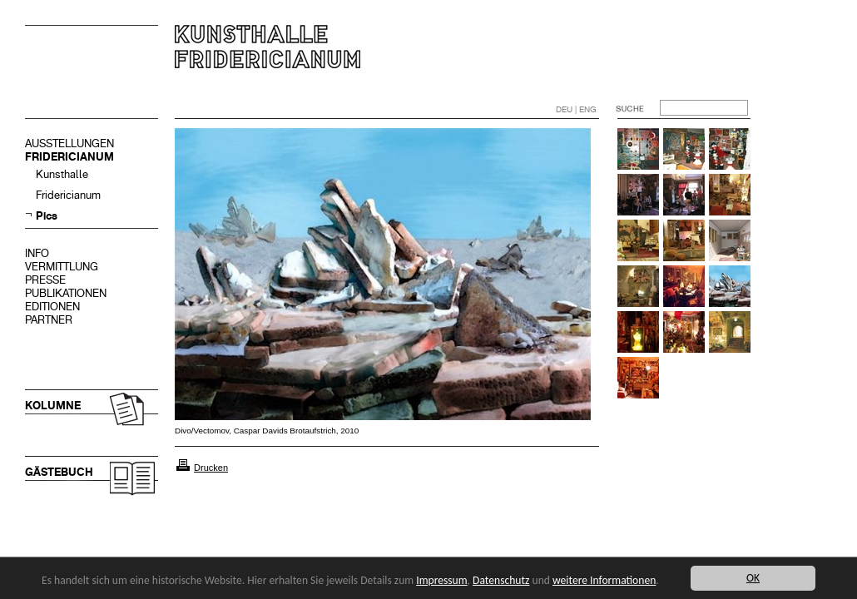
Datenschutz (501, 580)
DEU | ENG (576, 109)
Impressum (441, 580)
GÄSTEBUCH (59, 472)
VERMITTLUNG (61, 266)
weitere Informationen (604, 580)
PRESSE (45, 280)
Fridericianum (68, 195)
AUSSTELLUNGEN (69, 143)
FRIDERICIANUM (69, 157)
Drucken (211, 468)
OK (753, 578)
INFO (37, 253)
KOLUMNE (53, 405)
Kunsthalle (62, 174)
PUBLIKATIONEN (66, 293)
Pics (46, 216)
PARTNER (48, 320)
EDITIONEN (52, 306)
